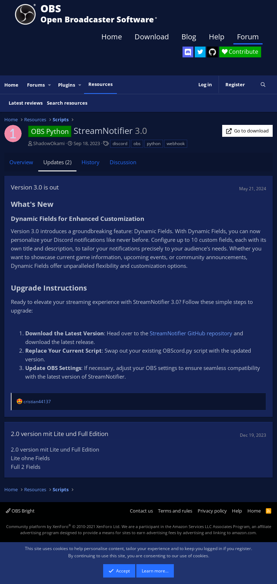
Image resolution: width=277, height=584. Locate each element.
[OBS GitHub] (212, 52)
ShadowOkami (49, 143)
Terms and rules (175, 510)
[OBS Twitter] (200, 52)
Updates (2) (57, 162)
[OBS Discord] (188, 52)
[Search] (263, 85)
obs (137, 143)
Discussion (123, 162)
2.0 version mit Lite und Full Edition (59, 434)
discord (120, 143)
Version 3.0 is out (35, 187)
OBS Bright (20, 510)
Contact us (141, 510)
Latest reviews (26, 103)
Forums (36, 85)
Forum (248, 37)
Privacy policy (212, 510)
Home (111, 37)
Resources (100, 84)
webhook (176, 143)
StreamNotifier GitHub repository (191, 333)
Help (216, 37)
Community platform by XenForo (63, 526)
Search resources (67, 103)
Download (152, 37)
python (154, 143)
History (91, 162)
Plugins (66, 85)
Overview (21, 162)
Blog (188, 37)
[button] (49, 85)
